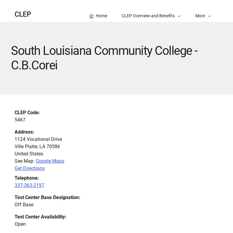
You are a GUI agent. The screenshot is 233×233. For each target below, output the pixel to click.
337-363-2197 (29, 185)
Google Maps (50, 161)
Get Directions (30, 168)
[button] (203, 11)
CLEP (23, 14)
